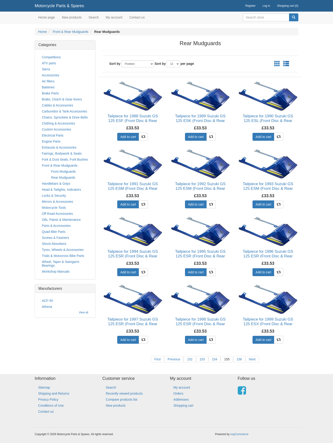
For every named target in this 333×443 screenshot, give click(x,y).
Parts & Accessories (56, 226)
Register (250, 5)
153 (202, 359)
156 (239, 359)
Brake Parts (50, 93)
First (157, 359)
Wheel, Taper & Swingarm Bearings (60, 263)
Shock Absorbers (54, 244)
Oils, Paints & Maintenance (61, 220)
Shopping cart (183, 405)
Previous (174, 359)
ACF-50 (47, 301)
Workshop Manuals (56, 271)
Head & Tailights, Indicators (61, 189)
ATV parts (49, 63)
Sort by (114, 64)
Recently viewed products (124, 393)
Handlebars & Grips (56, 183)
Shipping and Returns (53, 393)
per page (187, 64)
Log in (266, 5)
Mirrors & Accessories (57, 201)
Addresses (181, 399)
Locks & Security (54, 195)
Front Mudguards (63, 171)
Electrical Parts (52, 135)
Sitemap (44, 387)
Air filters (48, 81)
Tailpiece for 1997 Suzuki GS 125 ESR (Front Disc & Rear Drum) (133, 324)
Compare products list (121, 399)
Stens (46, 69)
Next (252, 359)
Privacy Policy (48, 399)
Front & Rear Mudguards (70, 32)
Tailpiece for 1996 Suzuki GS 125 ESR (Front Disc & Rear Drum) (268, 256)
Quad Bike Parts (53, 232)
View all (83, 312)
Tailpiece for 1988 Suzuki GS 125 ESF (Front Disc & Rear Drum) (133, 121)
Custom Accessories (56, 129)
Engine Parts (51, 141)
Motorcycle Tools (54, 207)
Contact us (137, 17)
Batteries (48, 87)
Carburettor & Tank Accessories (64, 111)
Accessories (50, 75)
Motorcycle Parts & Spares (59, 5)
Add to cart (128, 137)
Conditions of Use (51, 405)
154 (214, 359)
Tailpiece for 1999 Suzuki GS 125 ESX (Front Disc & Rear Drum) (268, 324)
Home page (46, 17)
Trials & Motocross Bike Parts (63, 256)
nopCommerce (239, 434)
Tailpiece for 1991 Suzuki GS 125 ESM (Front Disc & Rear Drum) (133, 189)
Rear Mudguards (63, 177)
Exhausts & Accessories (59, 147)
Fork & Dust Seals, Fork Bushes (65, 159)
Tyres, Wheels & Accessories (63, 250)
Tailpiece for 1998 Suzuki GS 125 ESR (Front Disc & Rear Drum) (200, 324)
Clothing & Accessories (58, 123)
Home (42, 32)
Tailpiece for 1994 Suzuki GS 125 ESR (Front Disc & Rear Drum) (133, 256)
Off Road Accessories (57, 213)
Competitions (51, 57)
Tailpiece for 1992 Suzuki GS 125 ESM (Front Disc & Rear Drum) (200, 189)
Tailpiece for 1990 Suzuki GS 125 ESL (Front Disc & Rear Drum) (268, 121)
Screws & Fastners (55, 238)
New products (72, 17)
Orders (178, 393)
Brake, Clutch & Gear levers (62, 99)
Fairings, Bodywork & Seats (62, 153)
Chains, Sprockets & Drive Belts (65, 117)
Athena (47, 307)
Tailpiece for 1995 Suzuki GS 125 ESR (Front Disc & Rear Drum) (200, 256)
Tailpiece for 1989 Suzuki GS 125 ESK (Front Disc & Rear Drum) (200, 121)
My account (114, 17)
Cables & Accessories (57, 105)
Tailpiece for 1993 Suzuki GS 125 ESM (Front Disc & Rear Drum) (268, 189)
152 (189, 359)
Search (94, 17)
